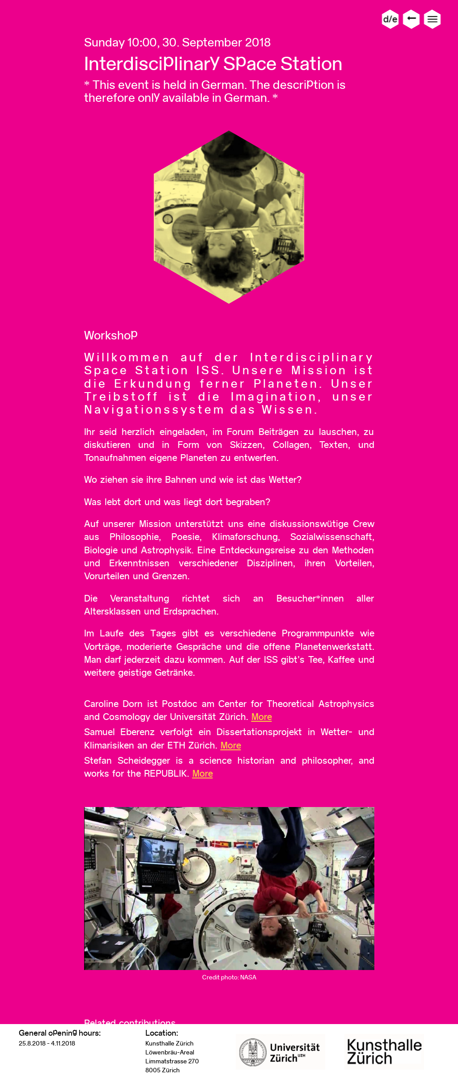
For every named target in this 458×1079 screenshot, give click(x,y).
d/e (390, 19)
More (261, 716)
